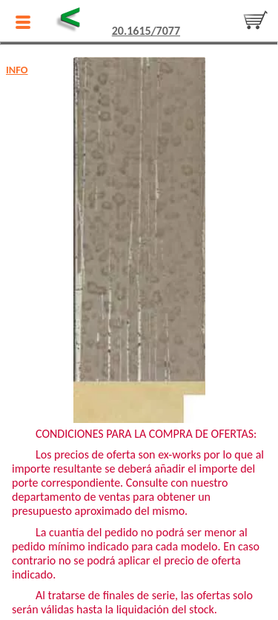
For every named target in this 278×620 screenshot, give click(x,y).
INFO (17, 69)
